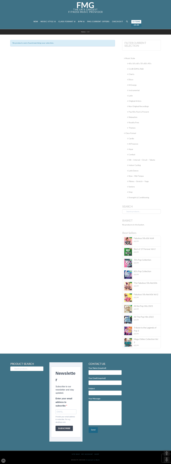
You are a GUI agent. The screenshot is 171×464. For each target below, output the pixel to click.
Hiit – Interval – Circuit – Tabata (141, 160)
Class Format (130, 133)
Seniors (131, 186)
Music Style (129, 58)
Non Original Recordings (138, 106)
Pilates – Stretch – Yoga (138, 181)
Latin (130, 95)
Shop (97, 454)
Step (130, 192)
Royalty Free (133, 122)
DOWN (167, 460)
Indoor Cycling (134, 165)
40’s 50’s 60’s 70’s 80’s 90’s (139, 63)
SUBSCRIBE (64, 428)
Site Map (76, 454)
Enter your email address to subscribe (64, 402)
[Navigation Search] (127, 22)
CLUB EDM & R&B (135, 69)
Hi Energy (132, 85)
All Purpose (132, 144)
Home (83, 32)
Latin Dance (132, 170)
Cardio (130, 138)
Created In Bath (93, 460)
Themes (131, 128)
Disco (130, 79)
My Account (87, 454)
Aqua (130, 149)
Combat (131, 154)
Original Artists (134, 101)
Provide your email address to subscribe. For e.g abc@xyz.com (65, 419)
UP (167, 453)
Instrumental (133, 90)
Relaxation (132, 117)
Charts (130, 74)
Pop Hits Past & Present (138, 112)
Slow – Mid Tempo (135, 176)
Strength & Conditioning (138, 197)
